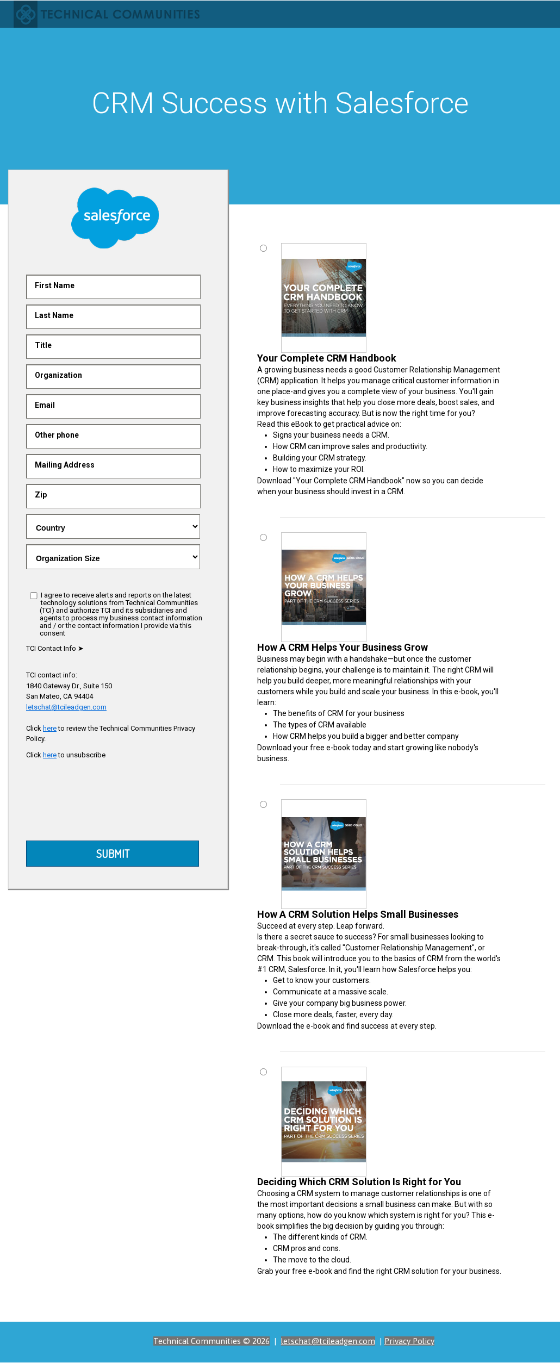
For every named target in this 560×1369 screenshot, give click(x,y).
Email (45, 405)
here (50, 728)
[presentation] (114, 803)
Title (43, 345)
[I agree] (33, 595)
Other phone (57, 435)
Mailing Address (65, 465)
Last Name (54, 315)
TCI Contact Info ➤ (55, 648)
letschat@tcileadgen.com (66, 707)
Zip (41, 494)
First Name (54, 285)
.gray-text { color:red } (113, 526)
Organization (58, 375)
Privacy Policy (409, 1341)
